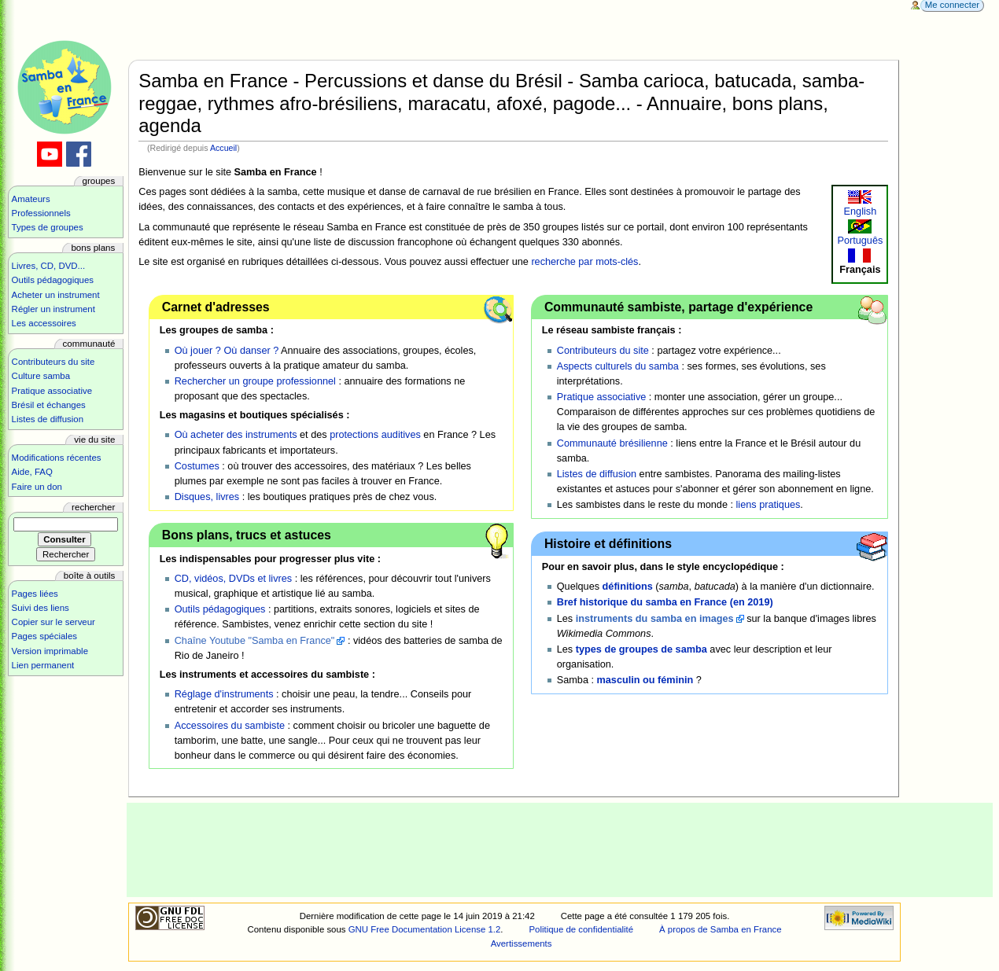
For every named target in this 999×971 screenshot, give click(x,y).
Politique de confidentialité (581, 929)
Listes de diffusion (596, 474)
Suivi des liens (40, 607)
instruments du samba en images (655, 618)
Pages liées (35, 593)
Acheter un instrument (56, 295)
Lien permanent (43, 665)
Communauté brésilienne (612, 443)
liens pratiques (768, 504)
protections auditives (375, 434)
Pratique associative (602, 397)
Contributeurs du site (603, 350)
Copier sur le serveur (53, 622)
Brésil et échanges (49, 405)
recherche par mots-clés (584, 261)
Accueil (223, 148)
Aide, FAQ (32, 471)
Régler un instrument (53, 309)
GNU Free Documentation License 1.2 (424, 929)
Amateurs (31, 199)
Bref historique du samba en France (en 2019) (665, 602)
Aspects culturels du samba (618, 366)
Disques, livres (207, 496)
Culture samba (41, 376)
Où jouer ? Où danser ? (227, 350)
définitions (628, 586)
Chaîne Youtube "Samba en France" (255, 640)
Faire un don (37, 486)
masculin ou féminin (645, 680)
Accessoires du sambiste (230, 725)
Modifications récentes (56, 457)
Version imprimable (50, 651)
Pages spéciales (44, 636)
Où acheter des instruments (236, 434)
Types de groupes (47, 227)
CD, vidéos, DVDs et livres (233, 578)
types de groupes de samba (641, 649)
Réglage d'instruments (224, 694)
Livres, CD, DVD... (49, 265)
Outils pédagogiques (220, 609)
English (860, 211)
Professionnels (41, 213)
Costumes (197, 466)
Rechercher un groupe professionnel (255, 381)
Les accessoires (44, 323)
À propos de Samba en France (720, 929)
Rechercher (93, 507)
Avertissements (521, 943)
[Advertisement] (560, 850)
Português (860, 240)
